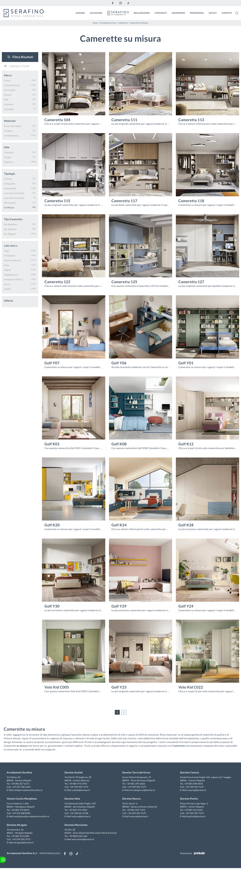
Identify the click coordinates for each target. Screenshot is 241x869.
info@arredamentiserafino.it (28, 790)
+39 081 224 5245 (193, 810)
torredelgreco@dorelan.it (142, 790)
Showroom (178, 13)
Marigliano (9, 255)
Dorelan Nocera (131, 799)
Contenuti (161, 13)
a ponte (8, 178)
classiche (9, 152)
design (7, 157)
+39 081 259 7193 (135, 810)
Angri (7, 250)
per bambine (10, 224)
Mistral (7, 94)
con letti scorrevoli (14, 197)
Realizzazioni (142, 13)
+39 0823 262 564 (78, 836)
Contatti (227, 13)
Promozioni (197, 13)
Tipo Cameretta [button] (13, 219)
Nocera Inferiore (12, 260)
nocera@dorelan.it (138, 816)
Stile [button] (7, 147)
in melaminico (11, 135)
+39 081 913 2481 (20, 836)
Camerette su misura (139, 22)
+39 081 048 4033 (193, 784)
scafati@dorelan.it (81, 790)
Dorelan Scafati (74, 772)
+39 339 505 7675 (79, 787)
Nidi (6, 99)
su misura (9, 207)
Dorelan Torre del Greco (136, 772)
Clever (7, 80)
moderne (8, 161)
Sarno (7, 284)
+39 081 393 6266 (135, 784)
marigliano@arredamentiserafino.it (32, 816)
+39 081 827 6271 (20, 784)
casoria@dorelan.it (196, 790)
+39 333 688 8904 (21, 813)
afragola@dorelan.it (24, 842)
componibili (10, 188)
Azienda (80, 13)
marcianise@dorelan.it (83, 839)
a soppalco (9, 183)
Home (95, 22)
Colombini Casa (12, 85)
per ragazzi (10, 233)
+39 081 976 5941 (78, 784)
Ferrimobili (9, 89)
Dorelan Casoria (189, 772)
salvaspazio (10, 202)
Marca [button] (8, 75)
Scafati (7, 288)
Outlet (213, 13)
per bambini (10, 229)
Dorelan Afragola (17, 825)
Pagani (7, 269)
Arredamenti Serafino (20, 772)
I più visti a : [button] (11, 245)
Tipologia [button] (9, 173)
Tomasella (9, 108)
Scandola (8, 104)
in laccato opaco (13, 125)
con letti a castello (14, 193)
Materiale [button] (10, 120)
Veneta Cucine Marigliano (22, 799)
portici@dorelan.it (196, 816)
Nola (6, 264)
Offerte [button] (8, 300)
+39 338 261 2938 (79, 813)
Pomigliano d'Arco (13, 279)
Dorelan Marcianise (76, 825)
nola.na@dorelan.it (81, 816)
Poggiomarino (11, 274)
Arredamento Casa (108, 22)
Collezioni (96, 13)
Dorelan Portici (189, 799)
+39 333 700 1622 (21, 787)
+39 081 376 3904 (78, 810)
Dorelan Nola (72, 799)
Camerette (123, 22)
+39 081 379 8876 (20, 810)
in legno (8, 130)
